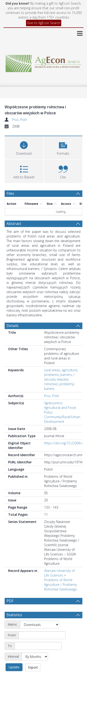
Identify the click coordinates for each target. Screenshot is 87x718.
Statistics (14, 625)
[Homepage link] (44, 62)
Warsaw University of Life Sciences (59, 572)
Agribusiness (53, 403)
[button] (63, 147)
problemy (66, 384)
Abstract (13, 223)
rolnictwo (51, 384)
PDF (9, 600)
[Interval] (35, 668)
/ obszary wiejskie (59, 376)
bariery (49, 388)
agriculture (69, 370)
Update (14, 678)
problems (51, 374)
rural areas (52, 370)
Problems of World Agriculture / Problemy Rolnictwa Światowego (60, 584)
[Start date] (42, 646)
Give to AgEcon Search (43, 23)
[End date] (38, 657)
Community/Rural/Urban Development (62, 419)
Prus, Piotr (19, 119)
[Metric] (39, 636)
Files (10, 193)
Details (12, 325)
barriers (66, 374)
